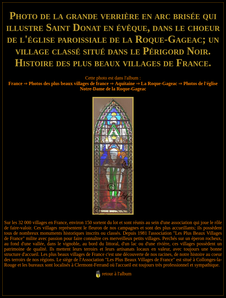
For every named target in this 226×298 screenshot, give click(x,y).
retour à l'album (117, 273)
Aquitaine (125, 83)
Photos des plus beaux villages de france (69, 83)
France (15, 83)
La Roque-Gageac (159, 83)
